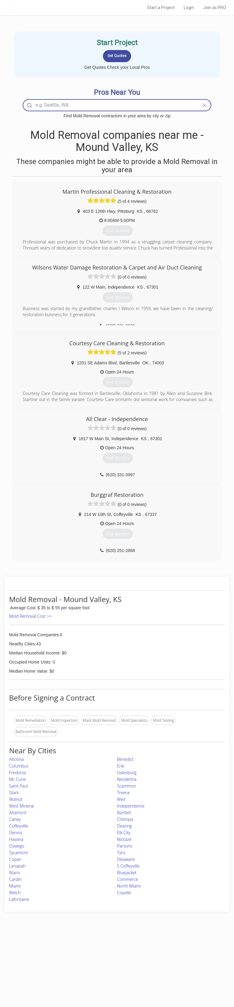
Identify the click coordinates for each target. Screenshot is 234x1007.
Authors (170, 963)
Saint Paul (18, 786)
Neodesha (127, 779)
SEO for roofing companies (186, 977)
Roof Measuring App (102, 963)
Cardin (15, 879)
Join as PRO (214, 7)
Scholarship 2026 (178, 950)
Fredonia (17, 772)
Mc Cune (17, 779)
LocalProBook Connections (186, 970)
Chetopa (125, 819)
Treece (123, 792)
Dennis (15, 832)
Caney (15, 819)
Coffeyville (18, 826)
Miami (15, 886)
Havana (16, 839)
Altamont (17, 812)
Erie (120, 766)
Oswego (17, 846)
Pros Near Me (37, 957)
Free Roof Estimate (41, 970)
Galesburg (127, 772)
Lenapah (17, 866)
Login (189, 7)
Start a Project (161, 7)
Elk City (123, 832)
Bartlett (124, 812)
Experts (92, 957)
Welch (15, 892)
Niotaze (124, 839)
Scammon (126, 786)
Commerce (127, 879)
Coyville (124, 892)
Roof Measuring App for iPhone (111, 970)
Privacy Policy (175, 957)
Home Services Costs (43, 950)
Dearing (124, 826)
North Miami (129, 886)
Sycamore (18, 852)
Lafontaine (19, 899)
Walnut (15, 799)
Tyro (121, 852)
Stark (14, 792)
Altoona (16, 759)
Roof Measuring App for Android (112, 977)
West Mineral (21, 806)
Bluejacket (127, 872)
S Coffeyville (128, 866)
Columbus (18, 766)
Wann (14, 872)
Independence (131, 806)
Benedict (125, 759)
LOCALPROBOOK (42, 7)
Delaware (126, 859)
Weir (121, 799)
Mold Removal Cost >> (30, 616)
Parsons (125, 846)
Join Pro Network (100, 950)
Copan (15, 859)
